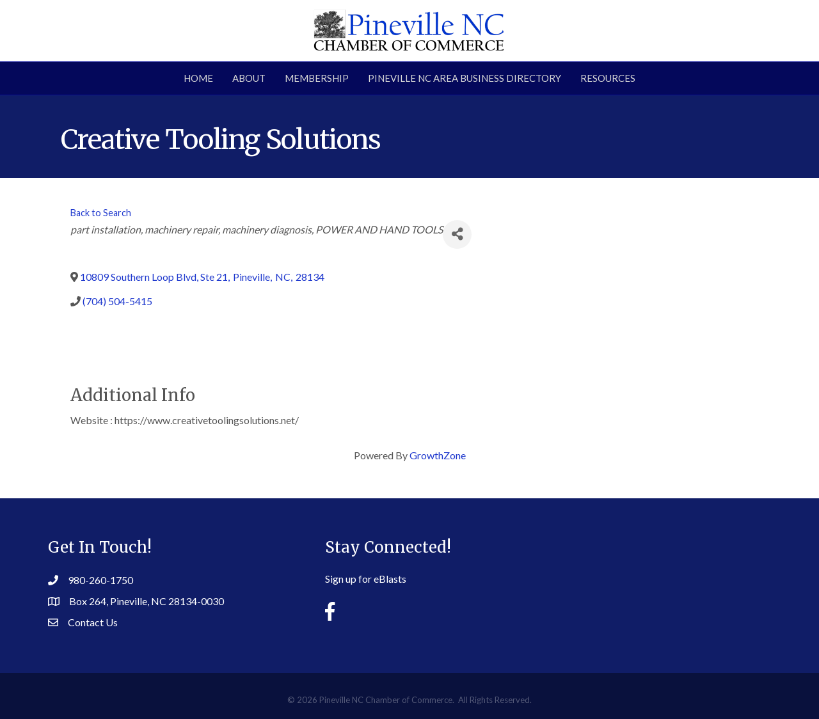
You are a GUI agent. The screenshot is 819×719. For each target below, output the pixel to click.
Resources (607, 78)
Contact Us (93, 622)
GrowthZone (438, 455)
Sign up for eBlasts (365, 579)
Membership (317, 78)
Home (198, 78)
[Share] (457, 234)
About (249, 78)
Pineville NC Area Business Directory (464, 78)
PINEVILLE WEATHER (659, 572)
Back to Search (100, 212)
